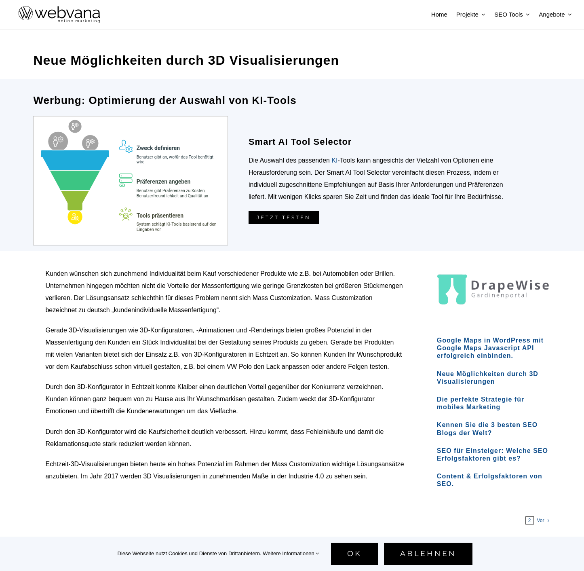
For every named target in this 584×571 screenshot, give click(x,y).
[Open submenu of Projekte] (482, 14)
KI (334, 160)
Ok (354, 553)
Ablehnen (428, 553)
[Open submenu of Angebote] (568, 14)
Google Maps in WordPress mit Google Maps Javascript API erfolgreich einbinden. (490, 348)
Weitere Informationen (291, 553)
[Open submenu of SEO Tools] (526, 14)
